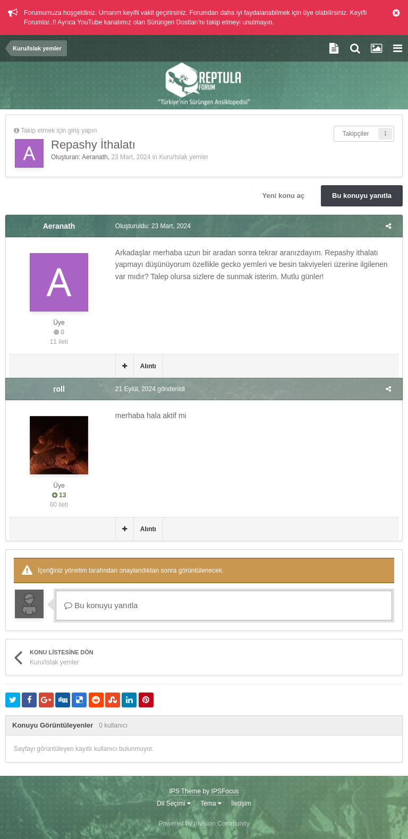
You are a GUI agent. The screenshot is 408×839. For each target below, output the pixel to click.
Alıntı (145, 366)
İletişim (241, 803)
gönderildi (147, 389)
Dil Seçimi (174, 803)
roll (59, 389)
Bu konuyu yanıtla (362, 196)
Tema (211, 803)
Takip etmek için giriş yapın (59, 130)
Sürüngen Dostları (172, 22)
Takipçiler (355, 133)
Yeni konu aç (283, 196)
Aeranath (95, 157)
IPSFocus (225, 791)
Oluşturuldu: (150, 226)
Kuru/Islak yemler (183, 157)
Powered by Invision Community (203, 823)
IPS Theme (185, 791)
